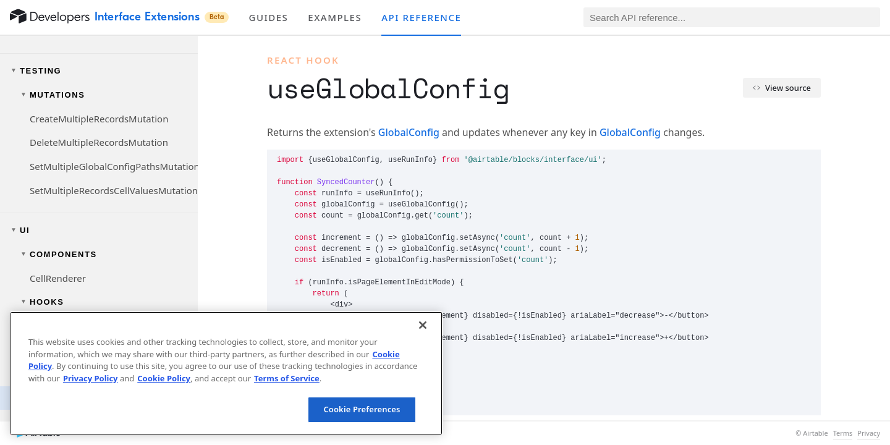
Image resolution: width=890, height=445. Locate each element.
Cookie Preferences (361, 409)
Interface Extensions (162, 16)
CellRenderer (58, 278)
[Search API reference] (731, 17)
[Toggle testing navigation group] (99, 71)
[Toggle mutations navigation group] (99, 95)
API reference (421, 17)
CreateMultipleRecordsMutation (99, 118)
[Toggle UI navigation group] (99, 230)
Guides (268, 17)
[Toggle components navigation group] (99, 254)
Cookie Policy (163, 378)
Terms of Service (287, 378)
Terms (843, 433)
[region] (226, 373)
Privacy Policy (90, 378)
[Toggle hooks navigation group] (99, 302)
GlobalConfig (408, 132)
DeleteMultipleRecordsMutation (99, 142)
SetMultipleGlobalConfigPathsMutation (114, 166)
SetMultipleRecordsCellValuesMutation (114, 190)
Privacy (868, 433)
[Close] (422, 325)
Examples (335, 17)
